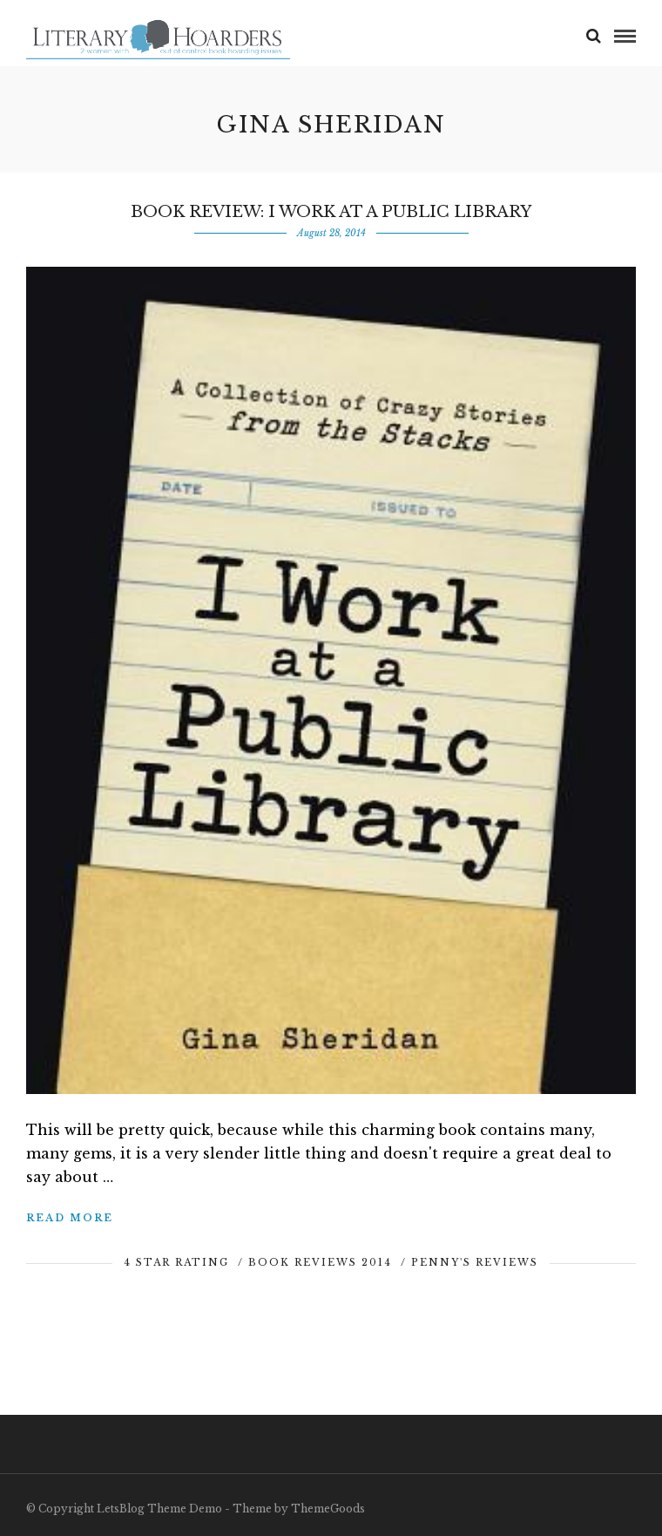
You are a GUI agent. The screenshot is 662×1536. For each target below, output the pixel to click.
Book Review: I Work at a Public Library (331, 211)
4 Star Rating (176, 1262)
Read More (69, 1218)
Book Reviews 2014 (320, 1262)
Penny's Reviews (474, 1262)
